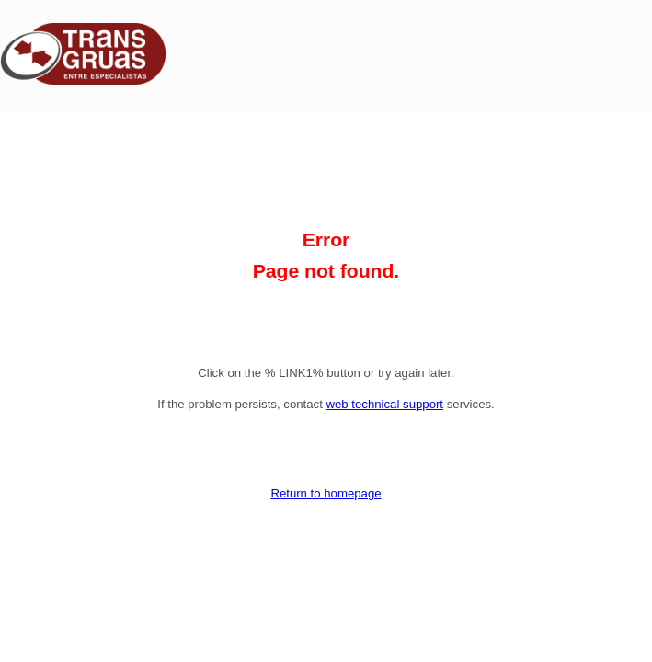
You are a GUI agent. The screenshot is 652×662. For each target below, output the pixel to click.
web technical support (384, 404)
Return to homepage (325, 493)
